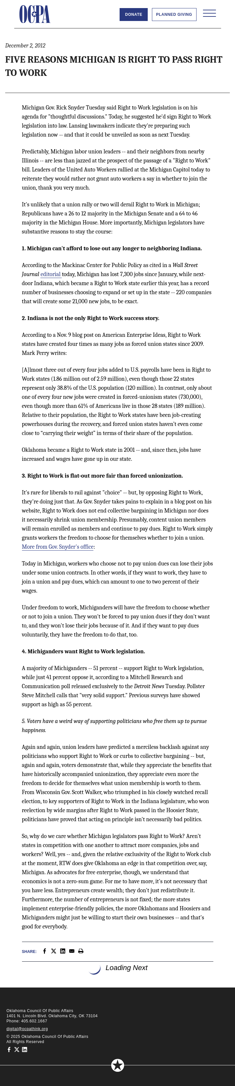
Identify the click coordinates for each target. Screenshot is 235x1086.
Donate (133, 14)
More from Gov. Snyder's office (58, 546)
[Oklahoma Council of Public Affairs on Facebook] (9, 1049)
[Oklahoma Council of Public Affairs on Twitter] (16, 1049)
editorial (51, 274)
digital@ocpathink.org (27, 1029)
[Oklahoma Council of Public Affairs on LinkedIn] (24, 1049)
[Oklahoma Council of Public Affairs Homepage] (34, 14)
